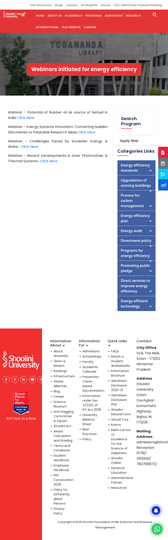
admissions (114, 16)
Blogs (59, 5)
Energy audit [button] (136, 230)
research (133, 16)
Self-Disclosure (41, 5)
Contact (71, 5)
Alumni (105, 5)
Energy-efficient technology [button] (136, 304)
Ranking (156, 5)
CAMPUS (90, 27)
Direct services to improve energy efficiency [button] (136, 286)
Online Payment (139, 5)
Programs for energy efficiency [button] (136, 254)
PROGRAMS (93, 16)
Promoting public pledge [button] (136, 268)
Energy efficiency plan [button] (136, 218)
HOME (40, 16)
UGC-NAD (121, 5)
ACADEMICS (73, 16)
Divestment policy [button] (136, 241)
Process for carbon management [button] (136, 200)
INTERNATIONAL (47, 27)
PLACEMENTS (71, 27)
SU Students (89, 5)
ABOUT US (54, 16)
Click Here (25, 117)
